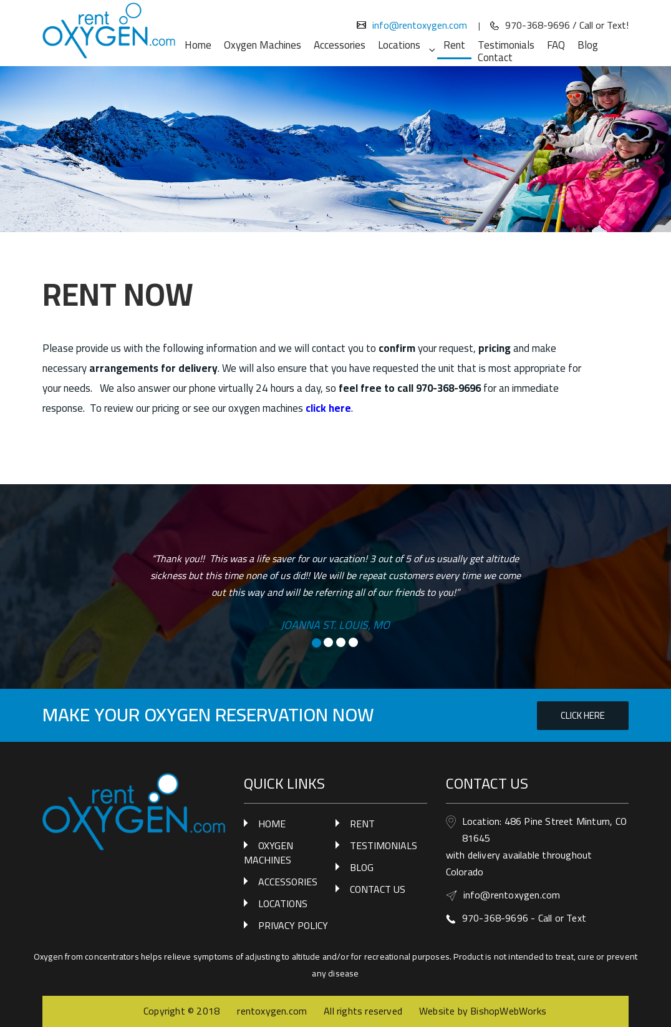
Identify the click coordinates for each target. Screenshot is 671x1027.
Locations (406, 45)
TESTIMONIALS (383, 845)
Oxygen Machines (262, 45)
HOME (272, 823)
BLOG (362, 867)
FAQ (556, 45)
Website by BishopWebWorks (482, 1010)
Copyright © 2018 (182, 1010)
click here (328, 408)
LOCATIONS (282, 903)
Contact (495, 57)
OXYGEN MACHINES (268, 852)
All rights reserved (363, 1010)
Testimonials (506, 45)
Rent (454, 47)
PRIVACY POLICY (293, 925)
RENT (362, 823)
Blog (587, 45)
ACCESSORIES (287, 881)
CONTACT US (377, 889)
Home (198, 45)
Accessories (339, 45)
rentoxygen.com (272, 1010)
